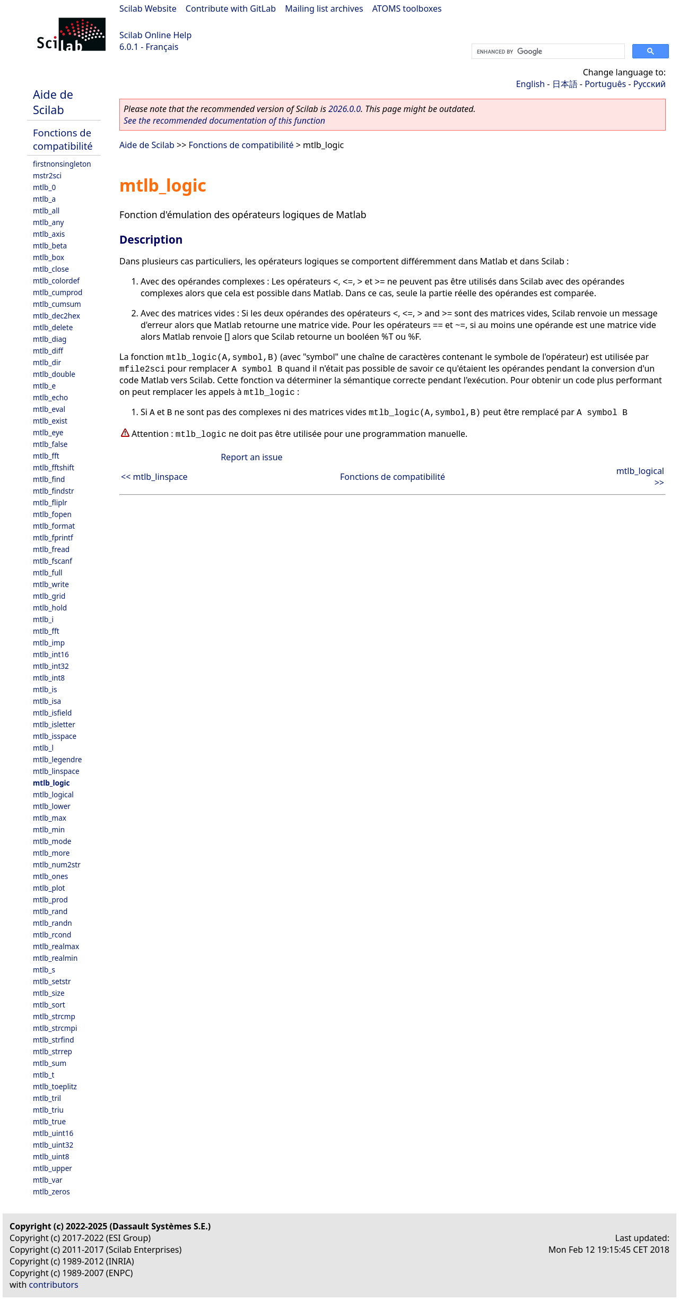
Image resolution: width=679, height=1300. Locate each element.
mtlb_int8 (49, 678)
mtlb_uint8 (51, 1156)
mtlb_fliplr (50, 502)
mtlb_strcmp (54, 1016)
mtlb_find (49, 479)
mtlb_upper (52, 1168)
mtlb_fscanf (52, 561)
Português (605, 84)
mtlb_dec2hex (56, 316)
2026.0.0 (344, 109)
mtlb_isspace (54, 736)
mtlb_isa (47, 701)
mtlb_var (48, 1180)
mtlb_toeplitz (55, 1086)
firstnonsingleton (62, 164)
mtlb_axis (49, 234)
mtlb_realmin (55, 958)
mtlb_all (46, 210)
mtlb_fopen (52, 514)
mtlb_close (51, 269)
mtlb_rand (50, 911)
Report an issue (251, 457)
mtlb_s (44, 970)
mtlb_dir (47, 362)
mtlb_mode (52, 841)
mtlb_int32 (51, 666)
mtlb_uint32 (53, 1145)
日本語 (565, 84)
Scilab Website (148, 8)
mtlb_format (54, 526)
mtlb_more (51, 853)
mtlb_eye (48, 432)
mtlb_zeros (51, 1191)
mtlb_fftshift (53, 467)
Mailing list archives (324, 8)
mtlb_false (50, 444)
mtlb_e (44, 386)
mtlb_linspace (56, 771)
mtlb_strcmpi (55, 1028)
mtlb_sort (49, 1005)
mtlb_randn (52, 923)
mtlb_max (49, 818)
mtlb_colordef (56, 281)
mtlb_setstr (52, 981)
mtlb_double (54, 374)
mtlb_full (48, 572)
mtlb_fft (46, 456)
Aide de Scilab (53, 102)
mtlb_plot (49, 888)
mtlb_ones (50, 876)
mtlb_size (49, 993)
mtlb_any (48, 222)
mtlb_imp (49, 643)
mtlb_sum (49, 1063)
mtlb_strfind (53, 1040)
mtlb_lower (52, 806)
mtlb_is (45, 689)
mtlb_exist (50, 421)
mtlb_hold (50, 607)
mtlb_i (43, 619)
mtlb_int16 (51, 654)
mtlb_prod (50, 899)
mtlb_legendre (57, 759)
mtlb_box (48, 257)
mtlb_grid (49, 596)
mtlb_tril (47, 1098)
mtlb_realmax (56, 946)
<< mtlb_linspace (154, 477)
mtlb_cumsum (57, 304)
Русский (649, 84)
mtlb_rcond (52, 934)
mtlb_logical (53, 794)
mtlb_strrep (52, 1051)
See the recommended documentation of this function (224, 120)
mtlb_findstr (53, 491)
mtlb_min (49, 829)
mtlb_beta (50, 245)
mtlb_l (43, 748)
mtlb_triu (48, 1110)
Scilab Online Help (155, 35)
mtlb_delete (53, 327)
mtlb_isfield (52, 713)
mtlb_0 (44, 187)
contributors (54, 1284)
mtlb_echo (50, 397)
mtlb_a (44, 199)
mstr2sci (47, 175)
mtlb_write (51, 584)
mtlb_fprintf (53, 537)
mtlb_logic (51, 783)
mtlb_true (49, 1121)
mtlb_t (43, 1075)
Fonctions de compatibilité (63, 139)
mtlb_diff (48, 351)
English (530, 84)
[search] (547, 51)
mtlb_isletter (54, 724)
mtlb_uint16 (53, 1133)
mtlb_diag (49, 339)
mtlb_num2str (57, 864)
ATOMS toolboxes (407, 8)
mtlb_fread (51, 549)
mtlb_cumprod (57, 292)
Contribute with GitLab (231, 8)
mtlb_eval (49, 409)
